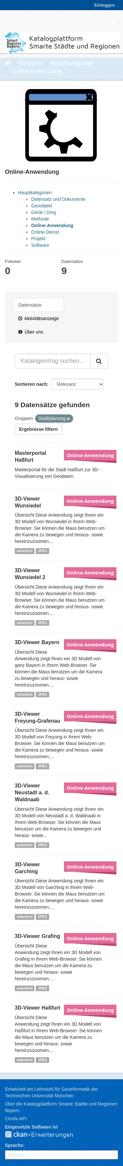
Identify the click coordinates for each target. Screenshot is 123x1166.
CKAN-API (16, 1118)
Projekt (38, 238)
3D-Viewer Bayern (37, 642)
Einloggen (104, 5)
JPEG (42, 551)
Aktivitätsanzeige (38, 318)
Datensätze (30, 305)
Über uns (30, 332)
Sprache (14, 1145)
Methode (40, 219)
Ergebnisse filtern (38, 429)
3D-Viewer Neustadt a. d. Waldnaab (32, 792)
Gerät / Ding (43, 212)
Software (40, 245)
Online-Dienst (45, 232)
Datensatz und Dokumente (58, 199)
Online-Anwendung (36, 71)
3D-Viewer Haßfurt (37, 1008)
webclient (24, 551)
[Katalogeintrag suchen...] (53, 361)
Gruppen (30, 63)
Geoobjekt (41, 205)
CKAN (44, 1135)
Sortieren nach (31, 384)
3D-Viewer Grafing (37, 936)
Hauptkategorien (71, 63)
